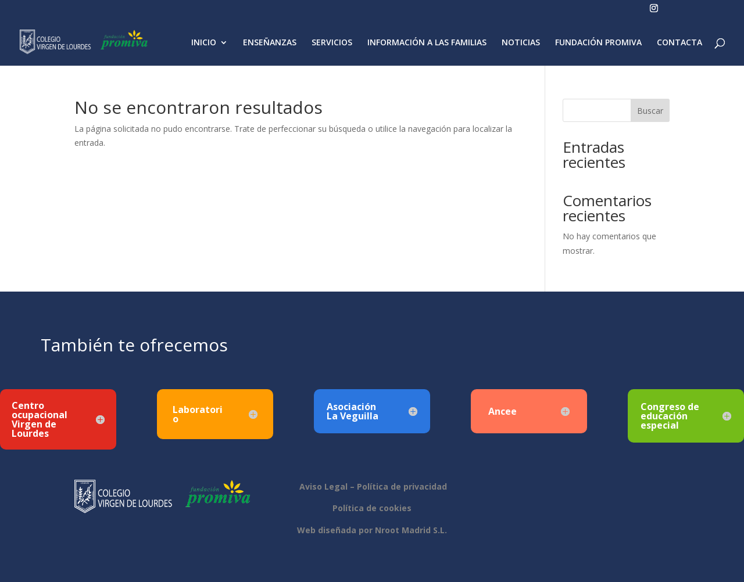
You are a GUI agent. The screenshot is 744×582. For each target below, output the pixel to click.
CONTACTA (679, 43)
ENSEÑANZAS (269, 43)
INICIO (203, 43)
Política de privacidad (402, 486)
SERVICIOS (332, 43)
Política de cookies (372, 507)
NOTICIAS (521, 43)
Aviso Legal (322, 486)
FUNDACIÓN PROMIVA (598, 43)
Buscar (650, 110)
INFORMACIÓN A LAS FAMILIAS (427, 43)
